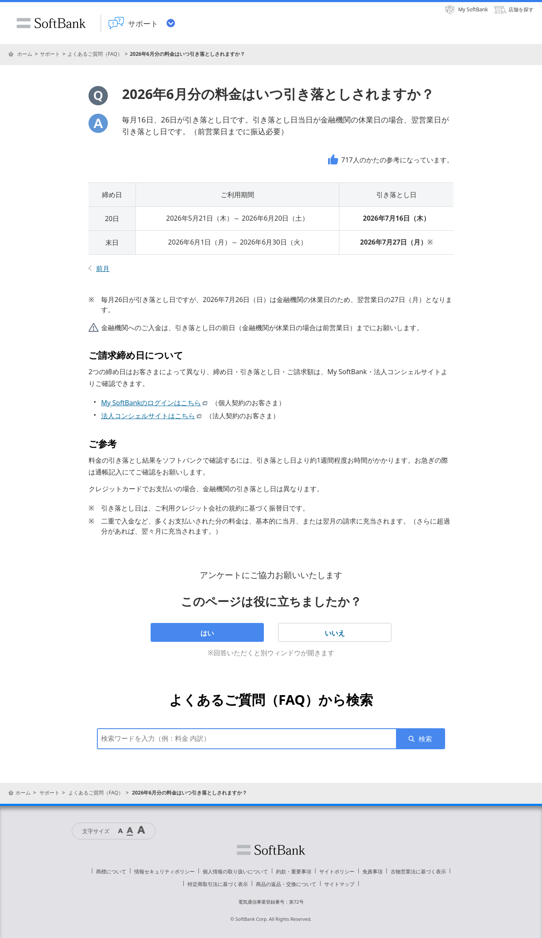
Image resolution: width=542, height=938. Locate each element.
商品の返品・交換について (286, 884)
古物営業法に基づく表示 (418, 871)
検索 (425, 738)
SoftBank (51, 23)
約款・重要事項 (293, 871)
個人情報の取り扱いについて (235, 871)
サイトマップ (339, 884)
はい (207, 633)
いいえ (335, 633)
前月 (102, 268)
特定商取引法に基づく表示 (218, 884)
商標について (111, 871)
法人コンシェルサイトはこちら (152, 415)
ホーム (24, 53)
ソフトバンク (271, 850)
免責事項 (372, 871)
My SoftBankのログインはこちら (155, 402)
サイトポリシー (336, 871)
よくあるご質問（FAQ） (95, 53)
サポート (50, 53)
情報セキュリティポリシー (164, 871)
